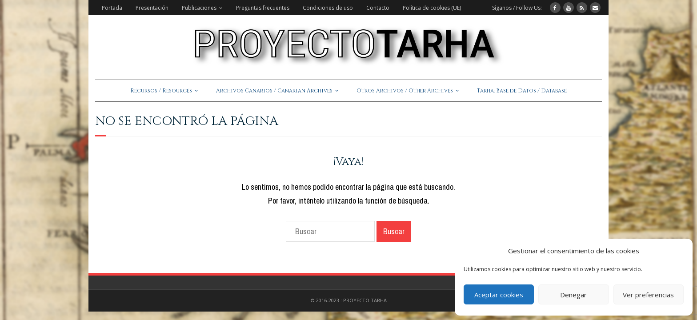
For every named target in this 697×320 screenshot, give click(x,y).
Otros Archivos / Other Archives (405, 90)
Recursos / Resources (161, 90)
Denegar (573, 294)
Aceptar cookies (498, 294)
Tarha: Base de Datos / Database (522, 90)
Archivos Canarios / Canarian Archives (274, 90)
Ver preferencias (648, 294)
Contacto (377, 8)
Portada (112, 8)
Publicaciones (199, 8)
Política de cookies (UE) (432, 8)
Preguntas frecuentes (262, 8)
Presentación (152, 8)
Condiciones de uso (328, 8)
